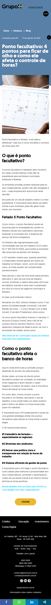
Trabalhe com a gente (25, 553)
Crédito (6, 521)
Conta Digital (9, 527)
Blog (28, 30)
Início (6, 30)
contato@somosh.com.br (25, 575)
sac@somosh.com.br (25, 587)
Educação (23, 521)
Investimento (42, 521)
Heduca (17, 30)
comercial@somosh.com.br (25, 573)
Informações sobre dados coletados (25, 592)
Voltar (25, 501)
